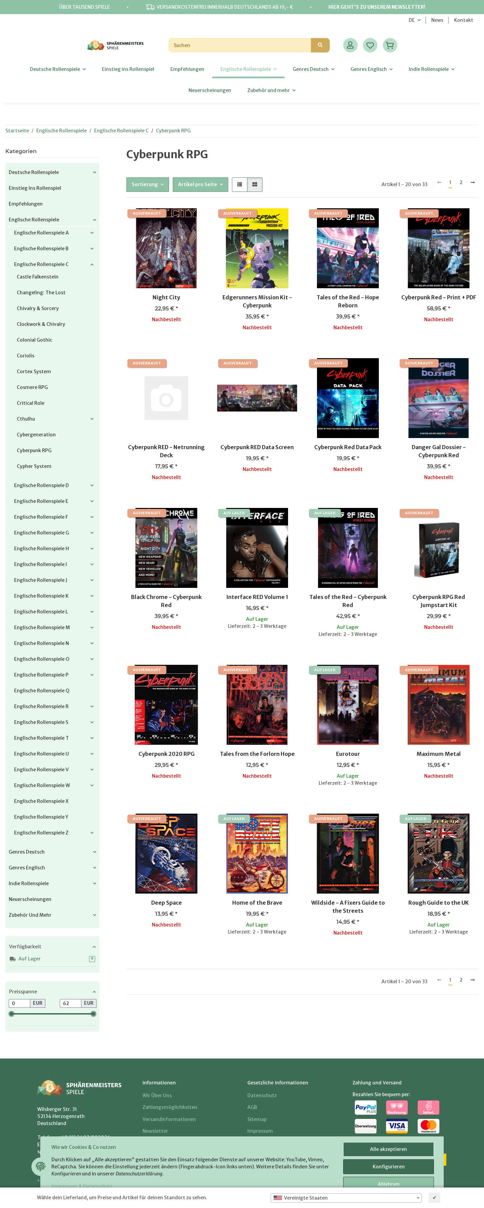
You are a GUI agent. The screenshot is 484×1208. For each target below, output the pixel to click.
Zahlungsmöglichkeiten (170, 1107)
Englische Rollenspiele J (40, 580)
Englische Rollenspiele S (41, 722)
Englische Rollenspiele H (41, 549)
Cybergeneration (36, 435)
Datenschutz (97, 1186)
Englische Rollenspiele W (42, 785)
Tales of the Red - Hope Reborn (348, 301)
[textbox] (346, 1198)
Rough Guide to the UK (438, 902)
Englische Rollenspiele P (41, 675)
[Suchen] (239, 45)
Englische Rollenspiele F (41, 517)
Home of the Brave (257, 902)
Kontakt (463, 20)
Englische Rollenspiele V (41, 770)
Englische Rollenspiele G (41, 533)
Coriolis (25, 356)
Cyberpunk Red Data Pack (347, 447)
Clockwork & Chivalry (41, 324)
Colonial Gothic (34, 340)
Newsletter (155, 1131)
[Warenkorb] (390, 45)
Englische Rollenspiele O (41, 659)
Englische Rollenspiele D (41, 485)
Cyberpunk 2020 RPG (166, 753)
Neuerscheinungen (30, 899)
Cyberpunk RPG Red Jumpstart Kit (438, 601)
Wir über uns (157, 1095)
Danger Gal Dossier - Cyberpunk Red (439, 451)
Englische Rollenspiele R (41, 706)
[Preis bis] (70, 1003)
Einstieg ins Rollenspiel (35, 188)
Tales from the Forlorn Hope (257, 753)
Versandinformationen (169, 1119)
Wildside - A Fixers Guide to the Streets (348, 906)
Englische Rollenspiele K (41, 596)
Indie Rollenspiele (29, 883)
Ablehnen (389, 1184)
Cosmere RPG (32, 387)
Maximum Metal (438, 753)
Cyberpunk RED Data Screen (257, 447)
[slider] (11, 1014)
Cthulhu (26, 419)
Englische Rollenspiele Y (41, 817)
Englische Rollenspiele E (41, 501)
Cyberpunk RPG (34, 450)
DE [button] (412, 20)
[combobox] (346, 1198)
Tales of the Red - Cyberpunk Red (348, 601)
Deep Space (166, 902)
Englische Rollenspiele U (41, 754)
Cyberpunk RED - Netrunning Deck (166, 451)
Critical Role (30, 403)
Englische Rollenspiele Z (41, 833)
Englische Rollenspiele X (41, 801)
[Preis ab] (19, 1003)
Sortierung (145, 184)
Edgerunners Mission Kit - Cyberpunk (257, 301)
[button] (350, 45)
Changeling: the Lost (41, 293)
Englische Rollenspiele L (41, 612)
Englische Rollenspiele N (41, 643)
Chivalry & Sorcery (38, 308)
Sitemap (257, 1119)
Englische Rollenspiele (34, 220)
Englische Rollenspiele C (41, 264)
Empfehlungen (26, 204)
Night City (166, 297)
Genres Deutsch (27, 852)
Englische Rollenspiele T (41, 738)
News (437, 20)
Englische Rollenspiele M (42, 627)
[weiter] (473, 182)
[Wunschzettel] (370, 45)
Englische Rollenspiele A (41, 233)
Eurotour (348, 753)
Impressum (64, 1186)
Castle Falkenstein (37, 277)
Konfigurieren (389, 1167)
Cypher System (34, 466)
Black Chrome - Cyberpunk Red (166, 601)
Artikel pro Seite (197, 184)
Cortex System (34, 372)
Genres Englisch (27, 868)
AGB (252, 1107)
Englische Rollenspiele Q (41, 691)
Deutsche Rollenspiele (34, 172)
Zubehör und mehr (30, 915)
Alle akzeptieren (388, 1149)
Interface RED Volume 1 (257, 597)
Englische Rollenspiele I (40, 564)
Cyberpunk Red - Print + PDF (438, 297)
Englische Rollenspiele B (41, 249)
